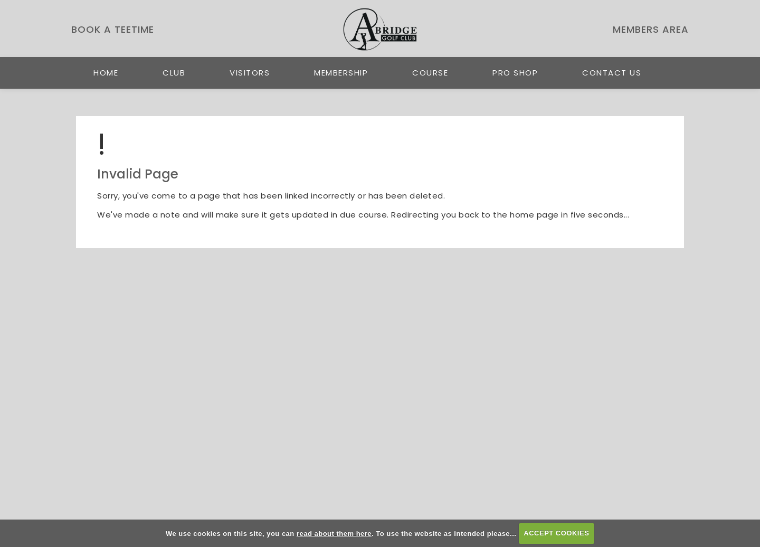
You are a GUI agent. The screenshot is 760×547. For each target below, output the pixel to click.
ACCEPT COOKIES (556, 533)
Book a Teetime (112, 29)
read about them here (334, 533)
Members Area (651, 29)
